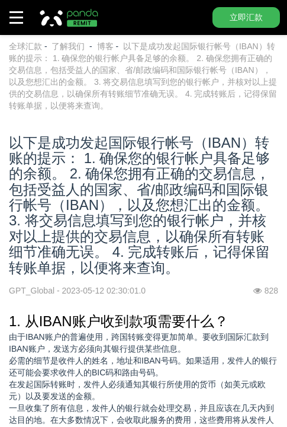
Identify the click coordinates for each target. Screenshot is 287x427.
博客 (105, 46)
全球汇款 (25, 46)
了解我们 (69, 46)
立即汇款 (246, 17)
